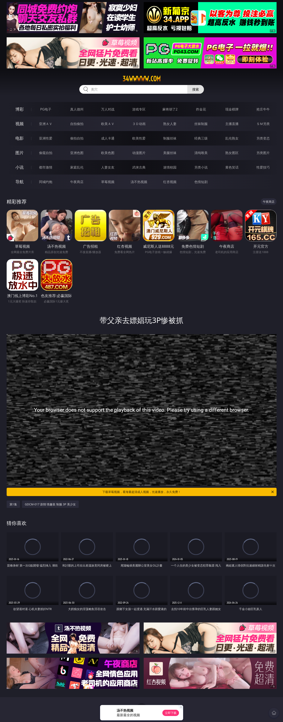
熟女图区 (232, 152)
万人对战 (107, 109)
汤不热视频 (139, 182)
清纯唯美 (201, 152)
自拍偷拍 (76, 123)
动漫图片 (139, 152)
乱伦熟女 (232, 138)
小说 (19, 167)
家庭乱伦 (76, 167)
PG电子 (45, 109)
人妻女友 (107, 167)
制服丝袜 (169, 138)
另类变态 (263, 138)
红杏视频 (169, 182)
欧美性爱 (139, 138)
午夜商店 (76, 182)
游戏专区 (139, 109)
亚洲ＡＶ (45, 123)
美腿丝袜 (169, 152)
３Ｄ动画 (139, 123)
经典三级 (201, 138)
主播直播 (232, 123)
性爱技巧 (263, 167)
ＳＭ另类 (263, 123)
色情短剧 (201, 182)
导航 (19, 181)
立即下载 (170, 713)
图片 (19, 152)
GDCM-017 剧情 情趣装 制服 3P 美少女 (50, 504)
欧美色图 (107, 152)
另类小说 (201, 167)
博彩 (19, 109)
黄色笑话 (232, 167)
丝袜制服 (201, 123)
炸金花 (201, 109)
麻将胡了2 (170, 109)
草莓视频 (107, 182)
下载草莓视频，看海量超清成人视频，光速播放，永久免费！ (188, 491)
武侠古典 (139, 167)
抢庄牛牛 (263, 109)
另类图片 (263, 152)
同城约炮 (45, 182)
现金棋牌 (232, 109)
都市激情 (45, 167)
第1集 (13, 504)
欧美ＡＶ (107, 123)
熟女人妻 (169, 123)
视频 (19, 123)
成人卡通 (107, 138)
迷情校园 (169, 167)
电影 (19, 138)
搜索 (195, 89)
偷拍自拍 (76, 138)
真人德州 (76, 109)
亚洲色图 (76, 152)
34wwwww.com (142, 79)
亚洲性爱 (45, 138)
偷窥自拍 (45, 152)
